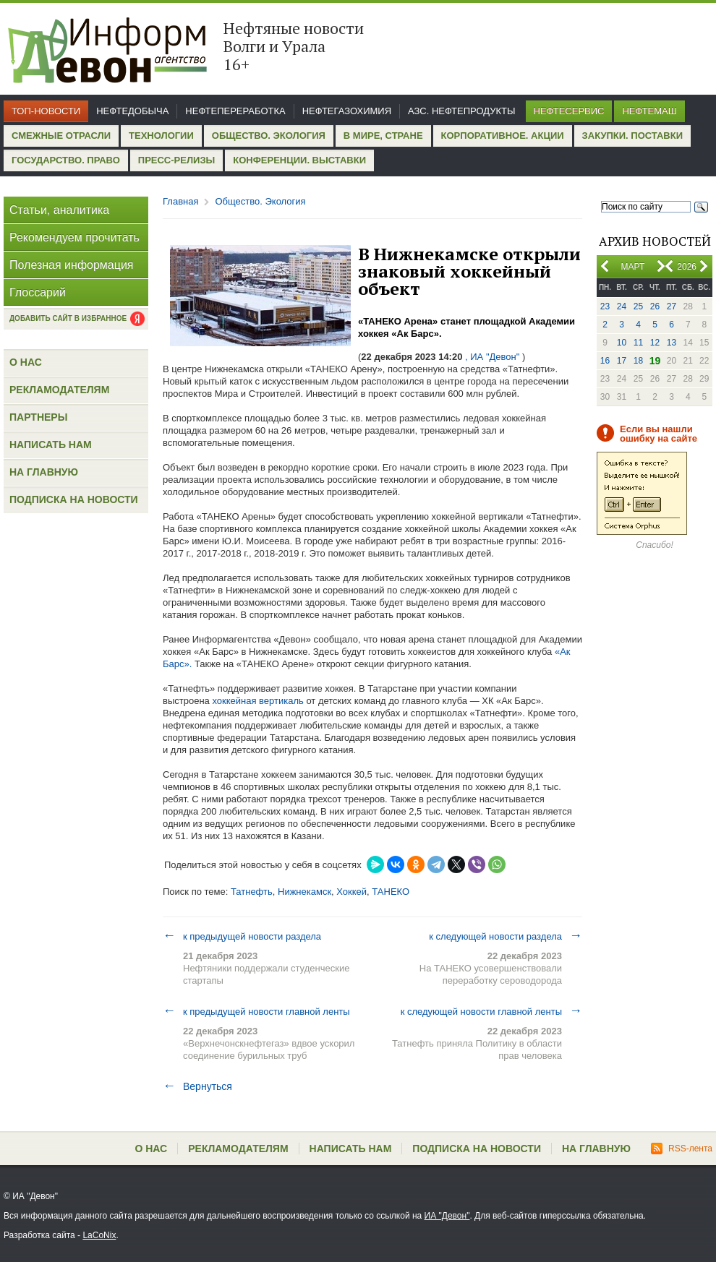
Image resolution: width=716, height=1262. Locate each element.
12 (655, 343)
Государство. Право (66, 160)
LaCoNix (99, 1235)
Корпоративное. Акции (502, 135)
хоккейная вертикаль (257, 700)
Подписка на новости (73, 499)
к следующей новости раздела (505, 936)
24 (621, 306)
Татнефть (252, 891)
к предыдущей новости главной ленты (256, 1011)
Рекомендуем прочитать (74, 237)
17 (621, 361)
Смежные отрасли (61, 135)
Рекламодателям (59, 389)
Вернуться (197, 1086)
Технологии (161, 135)
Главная (180, 201)
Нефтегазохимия (346, 111)
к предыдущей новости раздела (242, 936)
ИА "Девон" (447, 1216)
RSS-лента (681, 1148)
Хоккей (351, 891)
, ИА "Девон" (492, 356)
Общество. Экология (268, 135)
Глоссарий (37, 292)
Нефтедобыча (132, 111)
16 (605, 361)
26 (655, 306)
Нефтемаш (649, 111)
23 (605, 306)
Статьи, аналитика (59, 210)
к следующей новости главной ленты (491, 1011)
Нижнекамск (304, 891)
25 (638, 306)
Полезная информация (71, 265)
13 (671, 343)
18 (638, 361)
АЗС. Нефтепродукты (461, 111)
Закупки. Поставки (632, 135)
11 (638, 343)
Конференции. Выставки (299, 160)
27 (671, 306)
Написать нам (50, 444)
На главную (43, 472)
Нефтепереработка (235, 111)
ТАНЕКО (390, 891)
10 (621, 343)
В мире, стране (383, 135)
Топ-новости (46, 111)
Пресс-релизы (176, 160)
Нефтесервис (569, 111)
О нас (25, 362)
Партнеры (38, 417)
